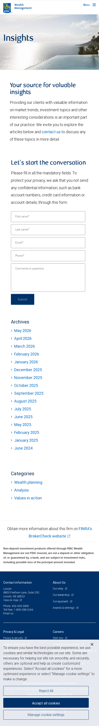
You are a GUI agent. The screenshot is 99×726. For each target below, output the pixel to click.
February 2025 (26, 432)
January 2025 (26, 440)
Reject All (46, 691)
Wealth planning (28, 482)
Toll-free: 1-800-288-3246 (18, 609)
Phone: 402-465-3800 (16, 606)
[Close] (92, 644)
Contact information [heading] (17, 583)
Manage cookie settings (46, 715)
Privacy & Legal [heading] (13, 632)
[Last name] (48, 229)
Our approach (61, 601)
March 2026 (24, 346)
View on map (11, 600)
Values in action (28, 497)
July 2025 (22, 408)
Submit (22, 299)
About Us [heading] (59, 583)
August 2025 (25, 401)
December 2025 (28, 369)
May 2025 (22, 424)
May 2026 (22, 330)
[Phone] (48, 255)
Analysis (21, 490)
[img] (49, 42)
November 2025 (28, 377)
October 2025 (26, 385)
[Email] (48, 242)
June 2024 (23, 448)
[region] (49, 683)
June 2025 (23, 416)
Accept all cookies (46, 703)
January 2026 (26, 361)
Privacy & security (13, 638)
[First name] (48, 216)
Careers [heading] (58, 632)
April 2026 (23, 338)
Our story (58, 588)
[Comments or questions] (48, 277)
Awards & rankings (64, 608)
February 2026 (26, 354)
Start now (58, 638)
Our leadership (61, 595)
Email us (8, 613)
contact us (51, 131)
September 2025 (28, 393)
